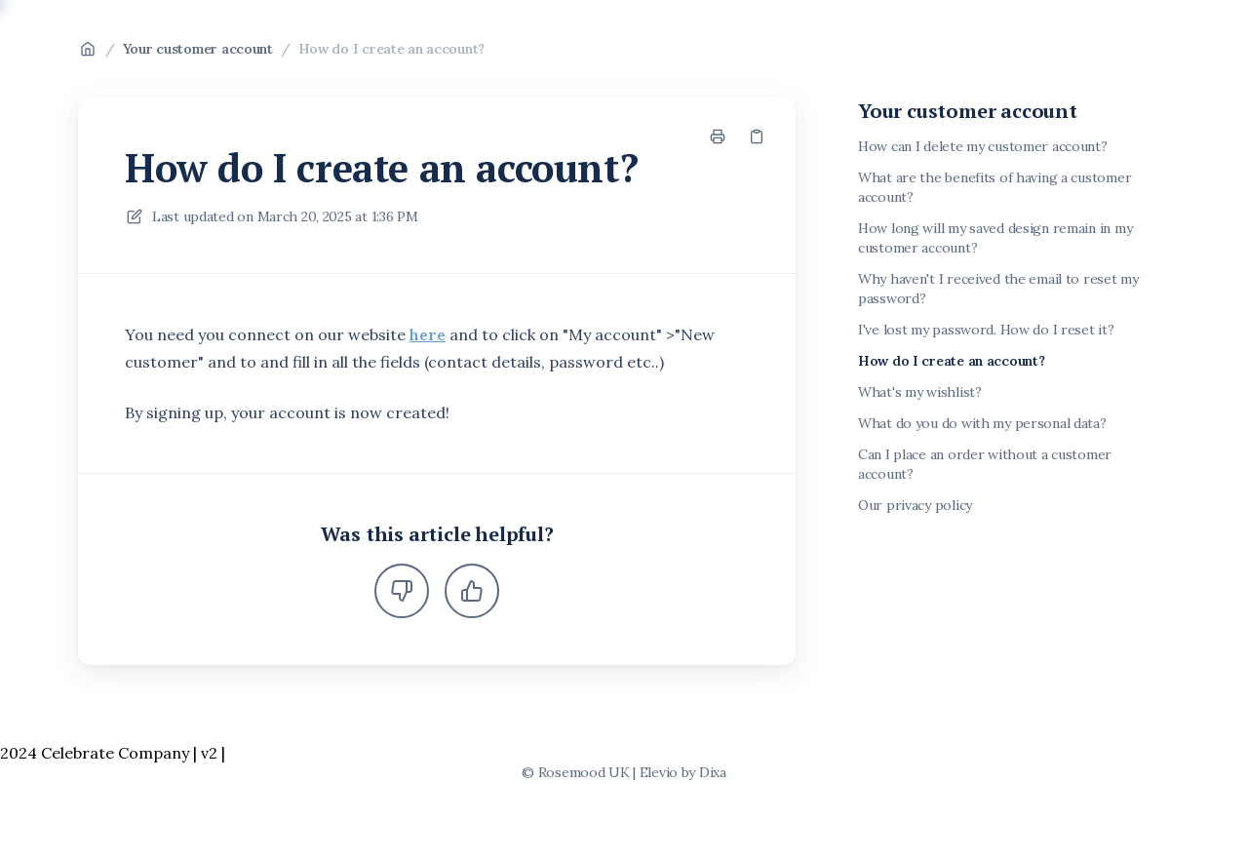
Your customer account (198, 49)
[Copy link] (756, 136)
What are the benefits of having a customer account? (994, 187)
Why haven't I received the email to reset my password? (998, 288)
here (428, 334)
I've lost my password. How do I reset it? (986, 329)
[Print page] (717, 136)
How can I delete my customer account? (983, 146)
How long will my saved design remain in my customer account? (995, 237)
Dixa (712, 772)
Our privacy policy (915, 505)
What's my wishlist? (920, 392)
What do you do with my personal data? (982, 423)
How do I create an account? (391, 49)
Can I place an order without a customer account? (985, 464)
